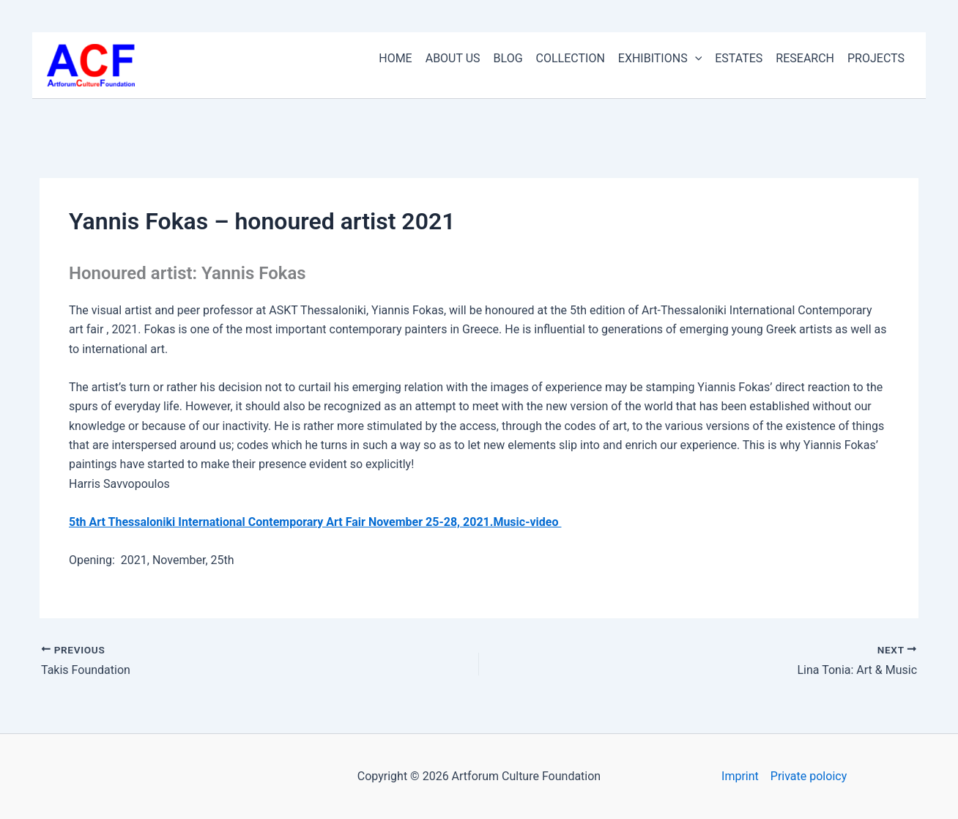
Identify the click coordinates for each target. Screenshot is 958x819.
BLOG (508, 58)
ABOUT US (453, 58)
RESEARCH (805, 58)
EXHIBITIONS (660, 58)
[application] (695, 58)
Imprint (740, 776)
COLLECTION (570, 58)
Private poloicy (809, 776)
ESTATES (738, 58)
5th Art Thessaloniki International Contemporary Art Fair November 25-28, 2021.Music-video (315, 522)
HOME (395, 58)
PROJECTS (876, 58)
